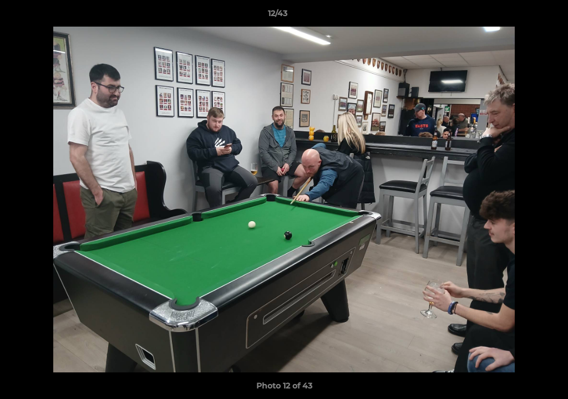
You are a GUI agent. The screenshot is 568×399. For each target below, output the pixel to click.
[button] (521, 16)
